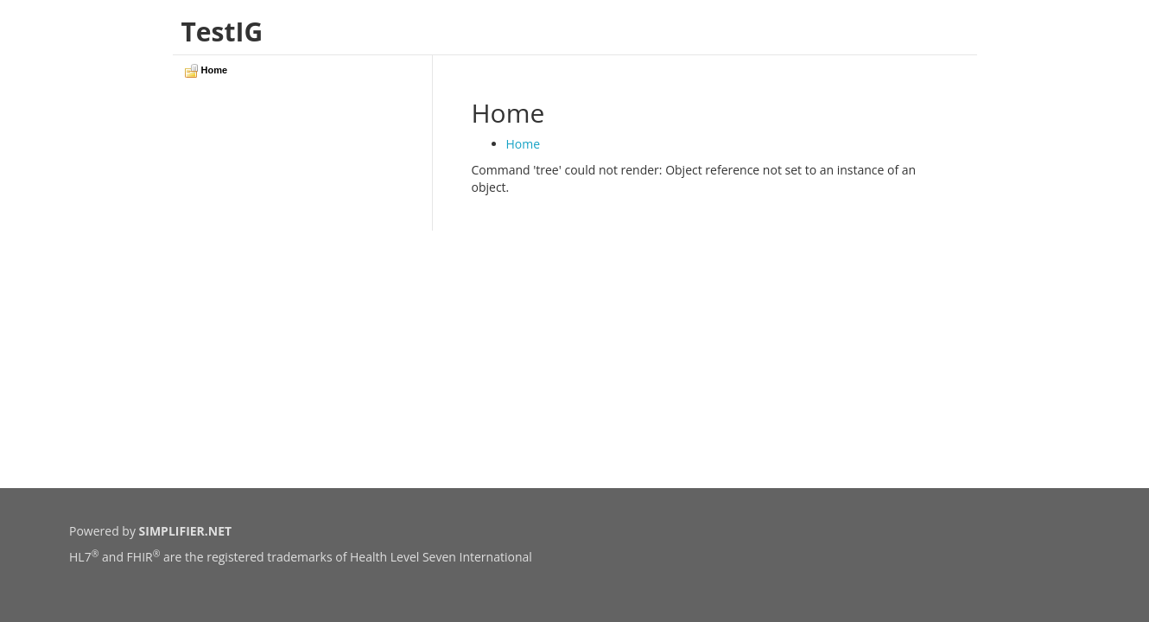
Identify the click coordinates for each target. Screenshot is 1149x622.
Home (523, 144)
